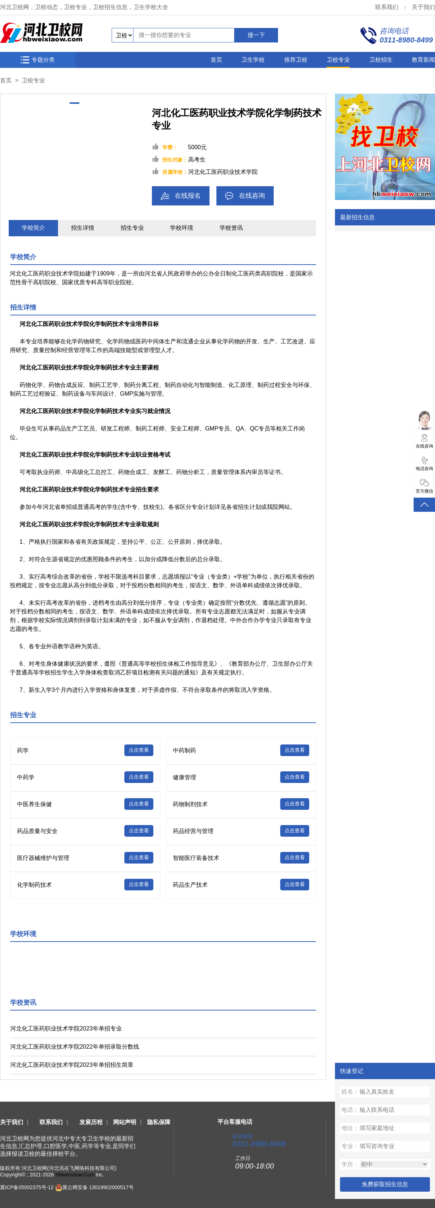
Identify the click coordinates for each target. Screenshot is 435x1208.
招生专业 (132, 228)
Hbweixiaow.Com (74, 1175)
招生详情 (82, 228)
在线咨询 (245, 196)
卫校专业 (338, 60)
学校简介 (33, 228)
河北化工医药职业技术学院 (223, 172)
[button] (74, 103)
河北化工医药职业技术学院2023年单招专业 (66, 1028)
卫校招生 (381, 60)
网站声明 (124, 1122)
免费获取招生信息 (385, 1184)
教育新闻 (423, 60)
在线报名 (181, 196)
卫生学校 (253, 60)
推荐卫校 (295, 60)
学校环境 (181, 228)
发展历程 (91, 1122)
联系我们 (386, 7)
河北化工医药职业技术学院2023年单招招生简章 (71, 1065)
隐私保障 (158, 1122)
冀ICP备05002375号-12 (27, 1187)
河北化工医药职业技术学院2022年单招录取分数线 (74, 1047)
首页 (216, 60)
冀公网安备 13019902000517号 (98, 1187)
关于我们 (423, 7)
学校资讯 (231, 228)
